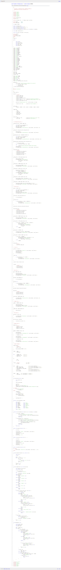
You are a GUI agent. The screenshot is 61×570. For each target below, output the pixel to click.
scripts (25, 3)
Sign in (59, 1)
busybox (15, 3)
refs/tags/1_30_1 (20, 3)
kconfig (28, 3)
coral (12, 3)
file (27, 5)
